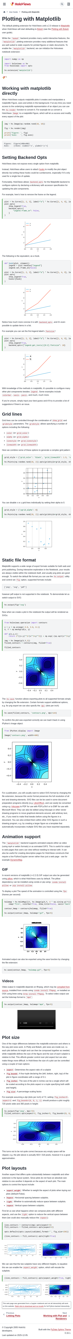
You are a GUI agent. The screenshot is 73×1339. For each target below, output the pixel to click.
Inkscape (15, 806)
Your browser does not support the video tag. (36, 1019)
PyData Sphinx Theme (61, 1329)
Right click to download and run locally (29, 1306)
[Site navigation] (4, 4)
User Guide (13, 12)
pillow (10, 879)
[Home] (4, 12)
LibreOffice (38, 803)
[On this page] (68, 4)
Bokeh (40, 29)
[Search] (62, 4)
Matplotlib (65, 26)
